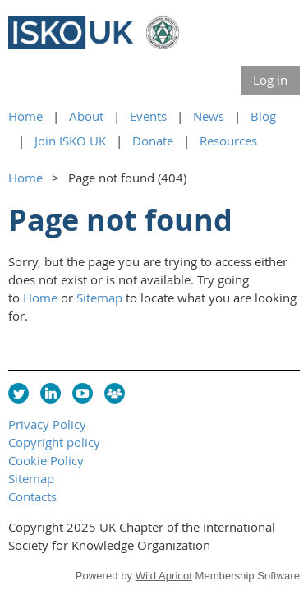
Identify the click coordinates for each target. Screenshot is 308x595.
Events (148, 116)
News (208, 116)
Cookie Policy (46, 460)
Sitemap (99, 297)
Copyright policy (54, 442)
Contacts (32, 496)
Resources (228, 140)
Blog (263, 116)
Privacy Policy (47, 424)
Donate (152, 140)
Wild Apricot (164, 576)
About (86, 116)
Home (25, 116)
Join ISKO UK (70, 140)
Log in (270, 79)
